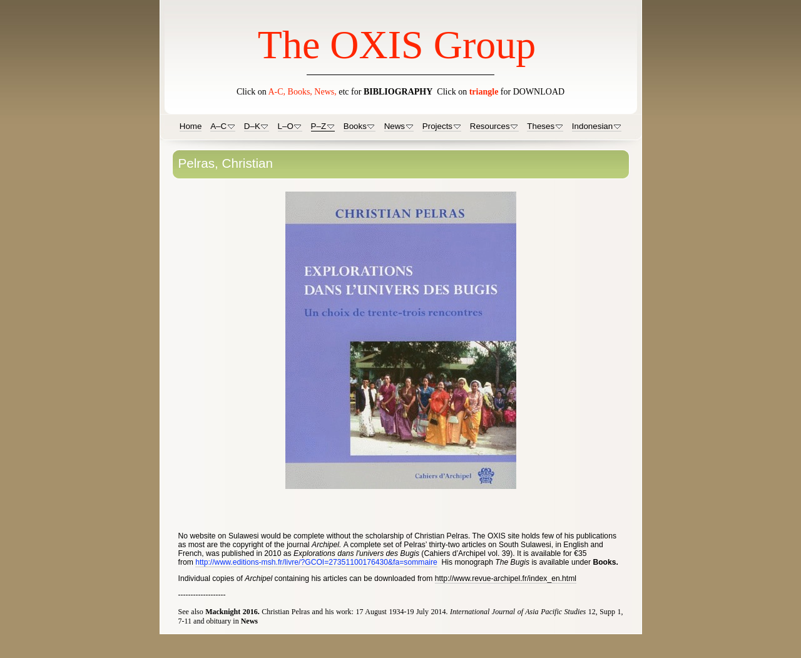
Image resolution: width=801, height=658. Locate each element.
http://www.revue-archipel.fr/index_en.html (505, 578)
